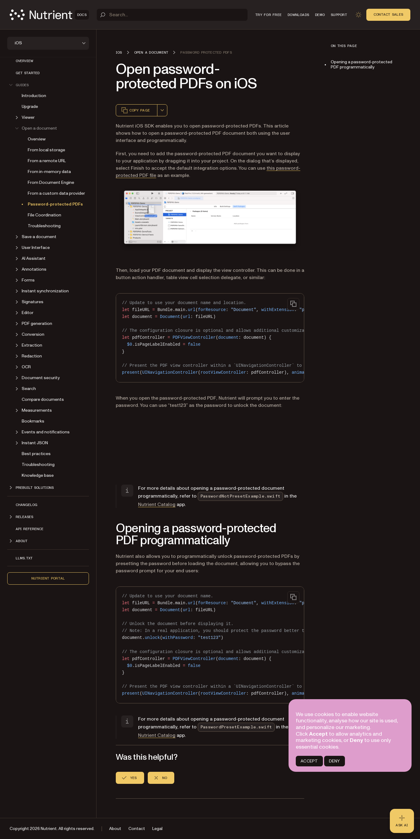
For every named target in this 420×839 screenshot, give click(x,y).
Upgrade (30, 106)
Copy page (135, 110)
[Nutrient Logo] (49, 14)
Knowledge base (38, 475)
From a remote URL (47, 161)
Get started (27, 73)
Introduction (34, 96)
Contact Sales (388, 14)
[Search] (172, 15)
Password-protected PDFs (55, 204)
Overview (24, 61)
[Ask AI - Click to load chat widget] (402, 821)
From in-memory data (49, 171)
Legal (157, 828)
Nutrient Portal (48, 578)
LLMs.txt (24, 558)
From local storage (46, 150)
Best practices (36, 454)
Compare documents (43, 399)
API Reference (29, 529)
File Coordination (44, 215)
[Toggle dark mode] (358, 15)
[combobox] (162, 110)
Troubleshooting (44, 226)
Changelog (26, 505)
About (115, 828)
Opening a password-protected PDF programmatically (361, 64)
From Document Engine (51, 182)
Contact (136, 828)
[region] (210, 337)
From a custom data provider (56, 193)
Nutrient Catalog (156, 504)
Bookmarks (33, 421)
